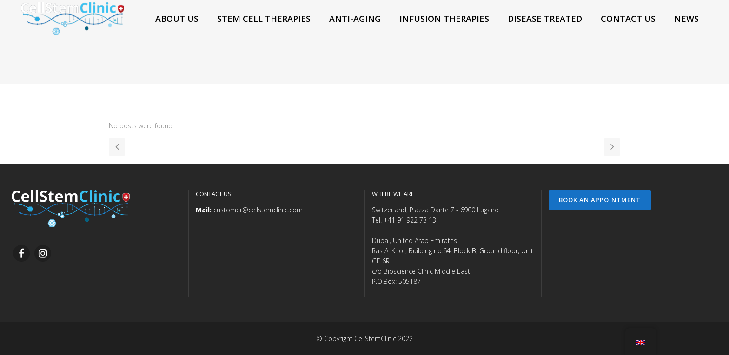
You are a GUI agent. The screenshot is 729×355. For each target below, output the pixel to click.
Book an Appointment (600, 200)
